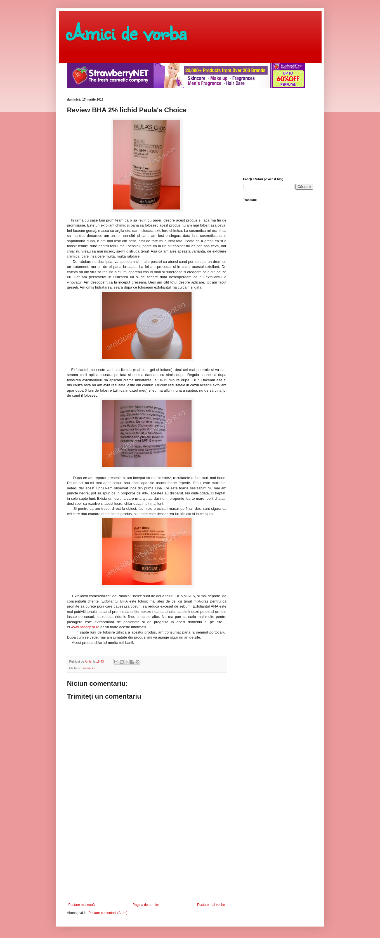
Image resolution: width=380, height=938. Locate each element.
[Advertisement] (147, 861)
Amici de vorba (126, 32)
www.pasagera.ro (85, 627)
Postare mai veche (211, 905)
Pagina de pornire (146, 905)
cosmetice (89, 668)
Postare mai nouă (82, 905)
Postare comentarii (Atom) (107, 913)
